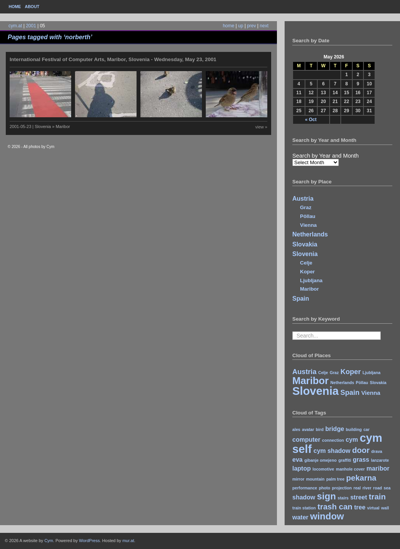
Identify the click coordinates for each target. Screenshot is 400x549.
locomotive (323, 469)
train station (304, 508)
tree (359, 507)
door (360, 450)
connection (333, 440)
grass (361, 459)
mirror (298, 479)
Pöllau (307, 216)
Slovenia (305, 254)
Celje (306, 263)
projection (342, 488)
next (264, 25)
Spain (300, 298)
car (366, 429)
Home (15, 6)
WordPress (89, 540)
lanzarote (380, 460)
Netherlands (310, 234)
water (300, 517)
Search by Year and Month (325, 156)
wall (385, 508)
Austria (302, 198)
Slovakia (304, 244)
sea (387, 488)
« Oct (311, 119)
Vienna (308, 225)
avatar (308, 429)
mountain (315, 479)
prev (251, 25)
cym (352, 439)
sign (326, 496)
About (32, 6)
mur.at (128, 540)
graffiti (344, 460)
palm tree (335, 479)
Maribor (309, 289)
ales (296, 429)
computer (306, 439)
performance (304, 488)
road (377, 488)
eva (297, 459)
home (228, 25)
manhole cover (350, 469)
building (354, 429)
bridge (334, 429)
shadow (303, 497)
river (366, 488)
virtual (373, 508)
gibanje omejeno (320, 460)
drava (376, 451)
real (357, 488)
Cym (48, 540)
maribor (378, 468)
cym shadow (331, 451)
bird (319, 429)
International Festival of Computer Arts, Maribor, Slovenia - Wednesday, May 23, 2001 (113, 59)
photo (324, 488)
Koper (307, 271)
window (327, 516)
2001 (31, 25)
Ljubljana (311, 280)
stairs (343, 498)
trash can (334, 506)
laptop (301, 468)
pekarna (361, 477)
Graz (306, 207)
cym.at (15, 25)
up (240, 25)
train (377, 496)
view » (261, 127)
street (358, 497)
